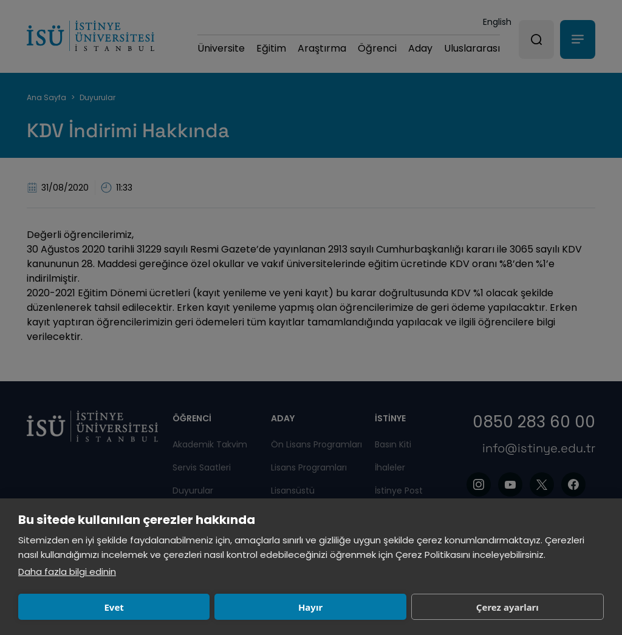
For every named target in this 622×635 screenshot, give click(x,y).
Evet (76, 607)
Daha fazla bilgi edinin (67, 571)
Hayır (195, 607)
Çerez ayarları (316, 607)
